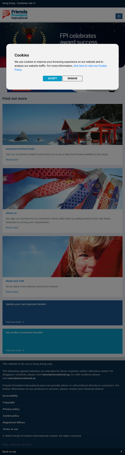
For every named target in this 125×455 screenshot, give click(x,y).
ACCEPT (52, 78)
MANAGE (72, 78)
